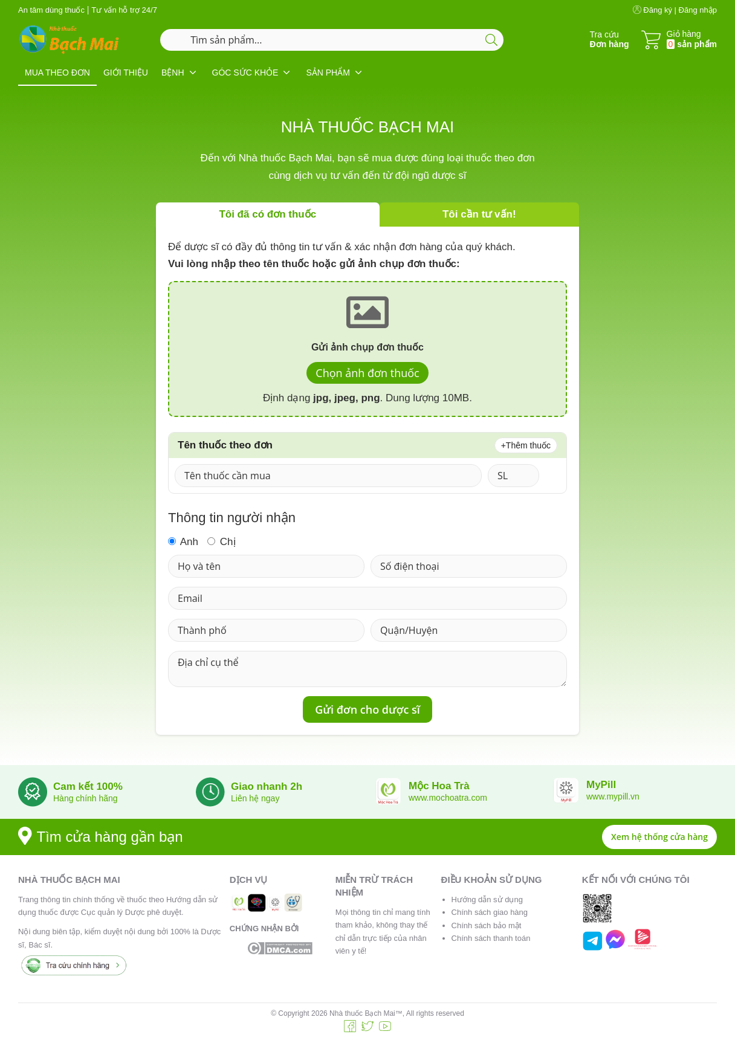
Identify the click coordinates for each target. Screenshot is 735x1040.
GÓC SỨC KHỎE (245, 72)
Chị (221, 541)
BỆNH (172, 72)
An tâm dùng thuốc (51, 10)
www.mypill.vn (612, 796)
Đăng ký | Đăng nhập (675, 10)
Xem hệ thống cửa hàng (659, 836)
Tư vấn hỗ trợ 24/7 (124, 10)
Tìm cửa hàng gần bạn (100, 836)
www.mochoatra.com (448, 798)
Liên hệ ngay (255, 798)
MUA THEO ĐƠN (57, 72)
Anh (183, 541)
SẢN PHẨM (327, 72)
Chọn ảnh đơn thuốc (367, 373)
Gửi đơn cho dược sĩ (367, 709)
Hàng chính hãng (85, 798)
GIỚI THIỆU (125, 72)
